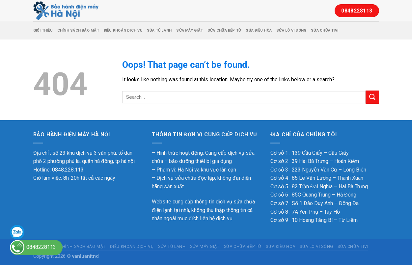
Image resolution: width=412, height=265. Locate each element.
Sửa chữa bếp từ (224, 30)
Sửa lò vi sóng (291, 30)
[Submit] (372, 97)
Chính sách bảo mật (78, 30)
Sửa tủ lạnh (159, 30)
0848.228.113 (68, 170)
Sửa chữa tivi (324, 30)
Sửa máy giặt (189, 30)
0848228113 (41, 247)
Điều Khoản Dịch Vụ (123, 30)
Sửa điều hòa (259, 30)
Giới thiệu (43, 30)
